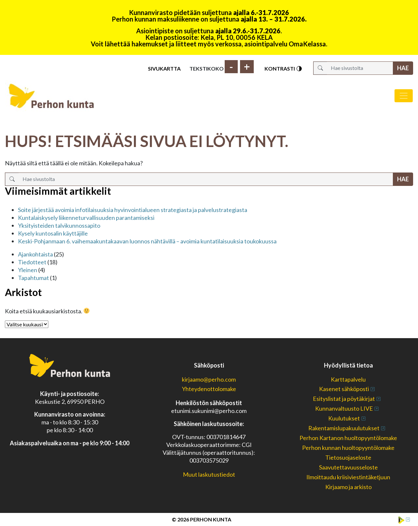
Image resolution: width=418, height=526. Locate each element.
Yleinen (27, 269)
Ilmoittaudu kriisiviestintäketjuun (348, 477)
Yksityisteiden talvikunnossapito (59, 225)
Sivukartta (164, 68)
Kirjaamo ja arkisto (348, 486)
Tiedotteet (32, 262)
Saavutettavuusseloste (348, 467)
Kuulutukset (344, 418)
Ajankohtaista (35, 254)
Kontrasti (283, 68)
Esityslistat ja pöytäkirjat (344, 398)
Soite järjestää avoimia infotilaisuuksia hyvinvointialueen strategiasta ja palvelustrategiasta (132, 209)
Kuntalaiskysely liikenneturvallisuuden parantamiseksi (86, 217)
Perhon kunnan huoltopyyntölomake (348, 447)
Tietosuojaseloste (348, 457)
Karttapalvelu (348, 379)
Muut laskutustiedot (209, 474)
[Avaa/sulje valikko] (403, 95)
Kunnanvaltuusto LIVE (344, 408)
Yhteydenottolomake (209, 388)
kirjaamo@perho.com (209, 379)
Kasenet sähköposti (344, 388)
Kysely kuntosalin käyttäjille (53, 233)
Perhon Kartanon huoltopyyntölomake (348, 437)
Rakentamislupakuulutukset (343, 428)
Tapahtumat (33, 277)
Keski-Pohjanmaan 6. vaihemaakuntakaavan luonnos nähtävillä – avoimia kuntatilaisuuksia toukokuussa (147, 241)
